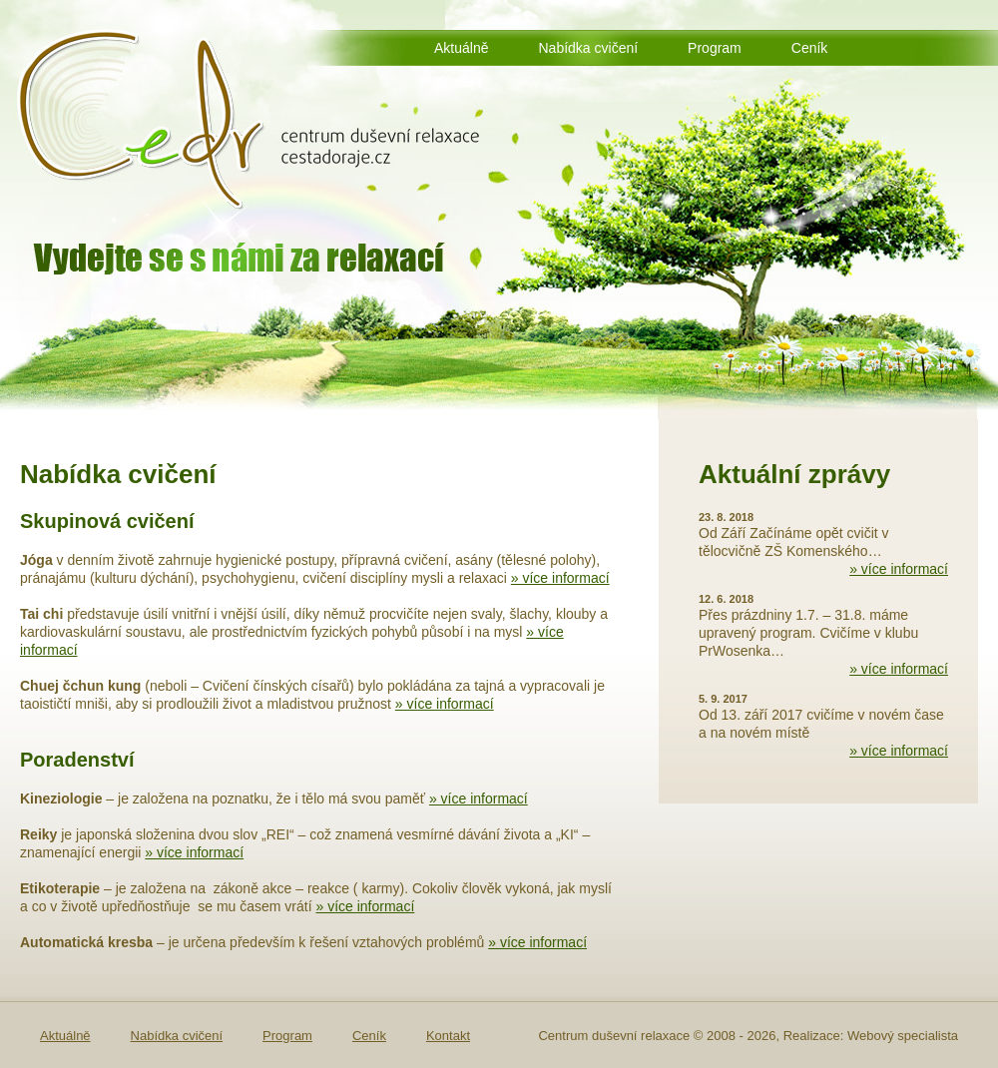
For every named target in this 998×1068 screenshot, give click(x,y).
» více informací (560, 578)
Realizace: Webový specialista (870, 1035)
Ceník (809, 48)
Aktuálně (461, 48)
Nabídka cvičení (588, 48)
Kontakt (457, 82)
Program (715, 48)
